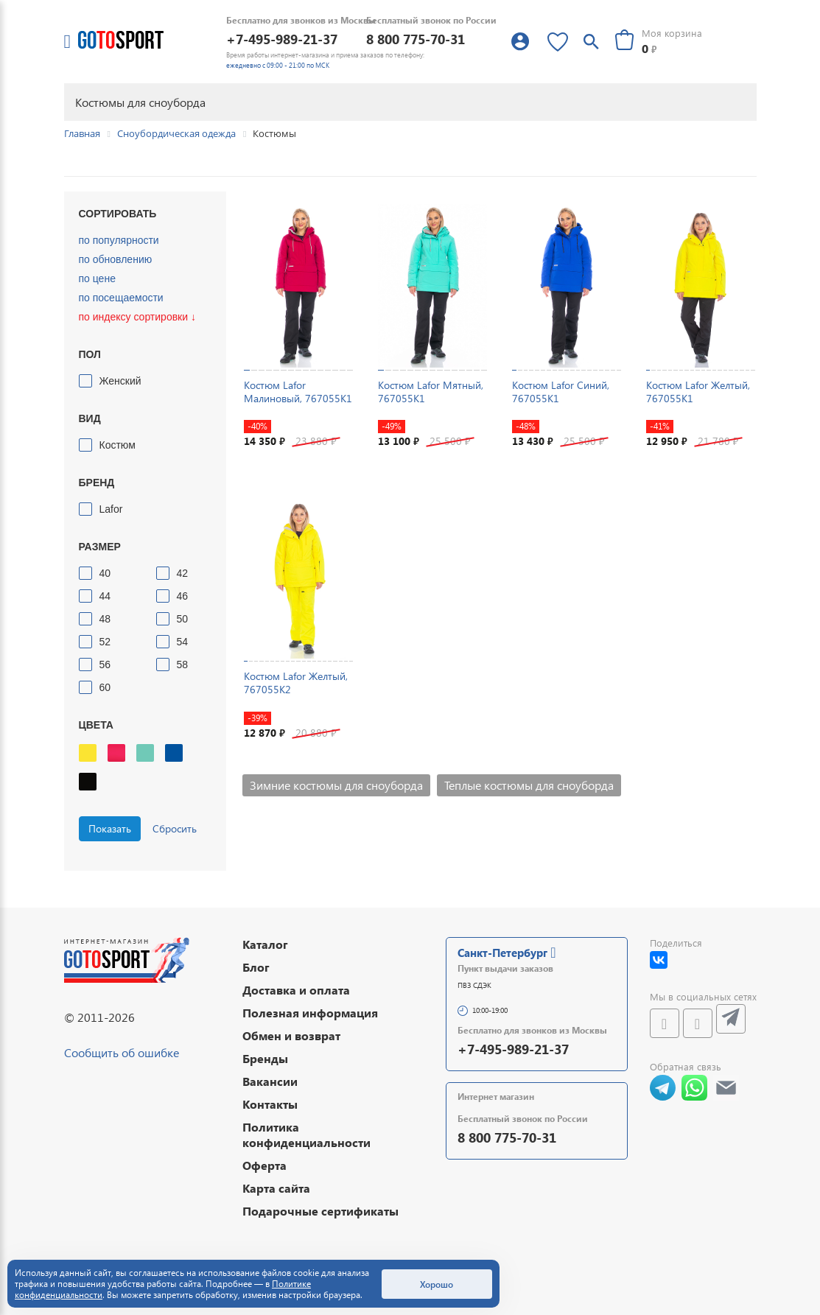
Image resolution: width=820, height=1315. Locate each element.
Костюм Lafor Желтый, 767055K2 (296, 682)
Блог (256, 967)
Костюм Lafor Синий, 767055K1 (560, 391)
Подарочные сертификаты (320, 1210)
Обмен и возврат (291, 1035)
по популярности (119, 240)
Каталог (265, 944)
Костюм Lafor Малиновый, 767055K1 (298, 391)
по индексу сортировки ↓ (137, 317)
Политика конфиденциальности (306, 1134)
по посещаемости (121, 298)
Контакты (270, 1104)
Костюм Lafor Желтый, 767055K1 (698, 391)
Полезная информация (310, 1012)
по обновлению (116, 259)
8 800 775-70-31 (415, 38)
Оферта (264, 1165)
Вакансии (270, 1081)
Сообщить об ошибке (121, 1052)
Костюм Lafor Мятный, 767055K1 (430, 391)
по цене (97, 278)
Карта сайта (276, 1188)
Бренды (265, 1058)
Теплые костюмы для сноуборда (529, 785)
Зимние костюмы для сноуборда (336, 785)
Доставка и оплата (296, 989)
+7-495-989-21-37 (281, 38)
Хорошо (436, 1284)
